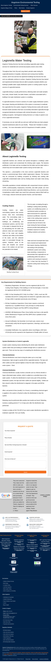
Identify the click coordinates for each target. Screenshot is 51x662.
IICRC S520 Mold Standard (8, 640)
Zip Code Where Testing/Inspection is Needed (16, 445)
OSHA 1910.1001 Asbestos (8, 632)
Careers (4, 603)
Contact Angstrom (29, 8)
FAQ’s (15, 8)
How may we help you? (10, 459)
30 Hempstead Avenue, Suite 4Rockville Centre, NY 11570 (9, 618)
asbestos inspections (26, 653)
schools (4, 77)
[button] (21, 5)
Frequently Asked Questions (8, 624)
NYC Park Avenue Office (8, 620)
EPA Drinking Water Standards (9, 642)
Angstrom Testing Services (34, 80)
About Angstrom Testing (6, 5)
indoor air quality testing (36, 653)
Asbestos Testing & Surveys (8, 582)
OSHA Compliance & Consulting (9, 591)
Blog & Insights (6, 605)
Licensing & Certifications (44, 659)
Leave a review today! (45, 496)
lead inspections (44, 653)
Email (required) (9, 452)
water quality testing (8, 654)
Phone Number (8, 438)
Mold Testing (5, 584)
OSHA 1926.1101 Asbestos (8, 634)
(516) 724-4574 (9, 612)
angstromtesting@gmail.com (11, 613)
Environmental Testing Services (20, 5)
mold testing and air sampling (15, 653)
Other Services (33, 5)
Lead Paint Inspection (7, 587)
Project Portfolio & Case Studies (9, 601)
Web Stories (21, 8)
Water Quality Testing (7, 589)
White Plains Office (6, 622)
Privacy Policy (28, 659)
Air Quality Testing (6, 585)
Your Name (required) (10, 431)
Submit (25, 473)
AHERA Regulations (7, 638)
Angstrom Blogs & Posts (6, 8)
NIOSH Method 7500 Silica (8, 636)
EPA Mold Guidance (7, 631)
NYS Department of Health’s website (35, 128)
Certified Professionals (7, 599)
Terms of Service (35, 659)
